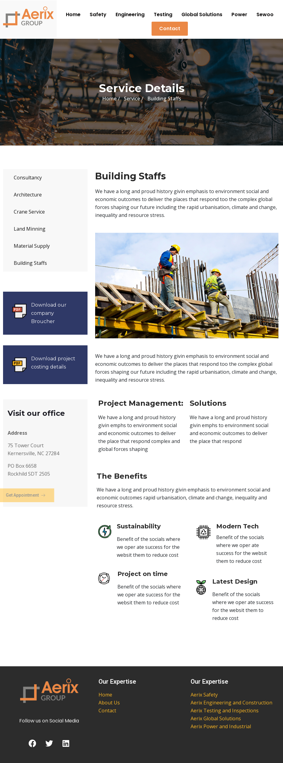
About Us (109, 702)
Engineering (130, 14)
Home (73, 14)
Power (239, 14)
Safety (98, 14)
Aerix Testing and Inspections (225, 710)
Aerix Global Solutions (216, 718)
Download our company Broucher (48, 313)
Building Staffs (30, 263)
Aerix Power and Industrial (221, 726)
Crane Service (29, 211)
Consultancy (28, 177)
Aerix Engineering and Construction (231, 702)
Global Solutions (201, 14)
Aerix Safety (204, 694)
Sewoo (265, 14)
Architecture (28, 194)
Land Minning (29, 228)
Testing (163, 14)
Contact (169, 28)
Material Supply (32, 246)
